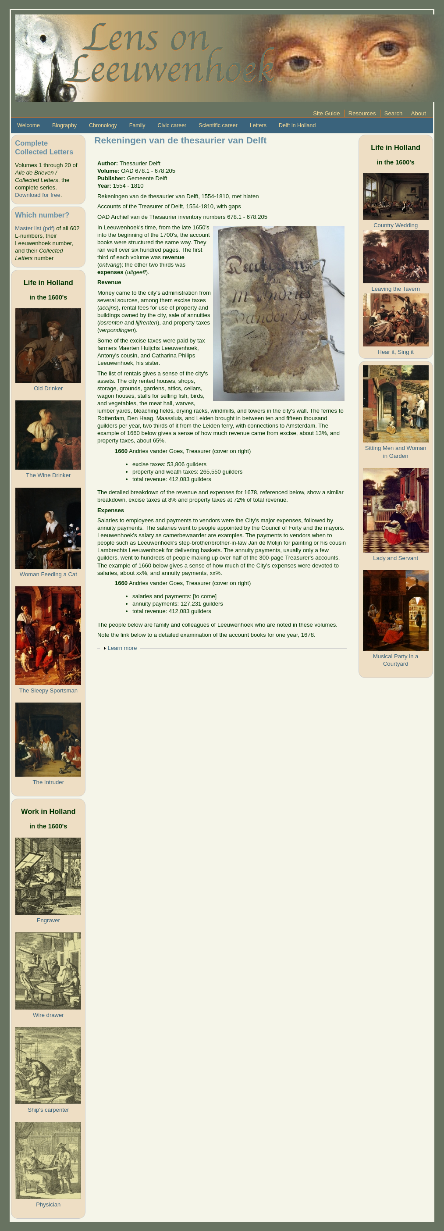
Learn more (122, 648)
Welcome (28, 125)
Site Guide (326, 113)
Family (137, 125)
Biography (64, 125)
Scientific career (218, 125)
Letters (258, 125)
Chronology (103, 125)
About (418, 113)
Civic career (171, 125)
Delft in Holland (297, 125)
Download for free (37, 195)
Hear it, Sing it (396, 352)
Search (393, 113)
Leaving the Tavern (395, 288)
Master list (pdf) (34, 228)
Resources (362, 113)
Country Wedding (395, 225)
